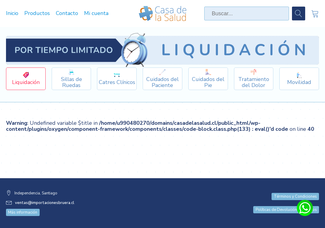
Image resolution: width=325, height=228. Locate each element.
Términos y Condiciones (295, 196)
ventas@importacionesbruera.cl (44, 203)
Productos (37, 13)
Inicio (12, 13)
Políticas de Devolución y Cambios (286, 209)
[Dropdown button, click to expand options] (71, 79)
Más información (22, 212)
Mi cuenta (96, 13)
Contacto (67, 13)
